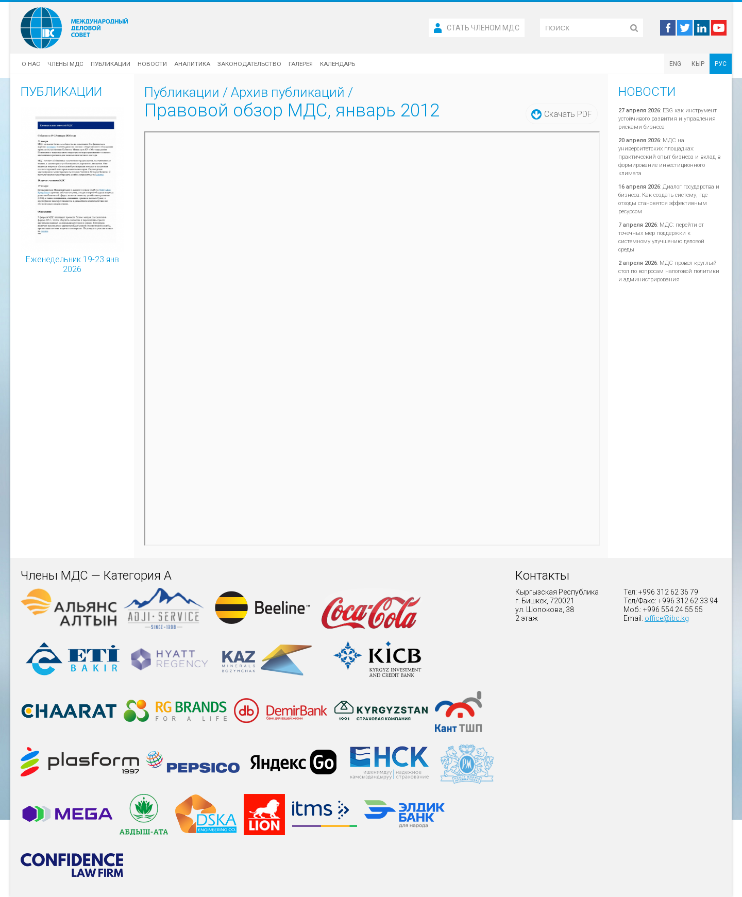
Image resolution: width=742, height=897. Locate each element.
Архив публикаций (288, 92)
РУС (721, 63)
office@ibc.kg (667, 618)
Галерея (301, 63)
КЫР (698, 63)
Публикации (110, 63)
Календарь (337, 63)
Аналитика (192, 63)
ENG (675, 63)
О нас (31, 63)
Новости (152, 63)
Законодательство (249, 63)
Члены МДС (65, 63)
